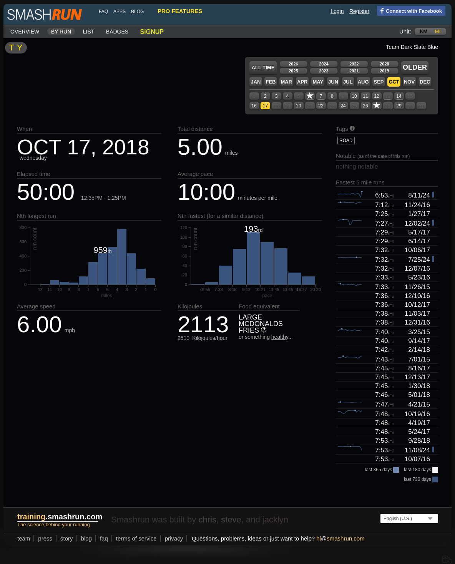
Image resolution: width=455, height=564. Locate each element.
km (424, 31)
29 (398, 106)
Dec (425, 82)
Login (337, 11)
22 (320, 106)
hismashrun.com (340, 538)
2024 (323, 64)
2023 (323, 71)
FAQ (103, 11)
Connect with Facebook (409, 10)
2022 (354, 64)
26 (365, 106)
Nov (409, 82)
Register (359, 11)
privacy (174, 538)
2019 (384, 71)
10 (354, 96)
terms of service (136, 538)
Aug (363, 82)
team (23, 538)
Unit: (405, 31)
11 (365, 96)
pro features (180, 11)
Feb (271, 82)
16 (253, 106)
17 (265, 106)
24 (342, 106)
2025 (293, 71)
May (317, 82)
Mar (286, 82)
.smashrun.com (59, 516)
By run (61, 31)
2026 (293, 64)
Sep (379, 82)
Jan (256, 82)
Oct (394, 82)
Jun (333, 82)
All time (263, 67)
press (45, 538)
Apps (119, 11)
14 (398, 96)
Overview (24, 31)
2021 (354, 71)
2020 (384, 64)
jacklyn (275, 519)
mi (437, 31)
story (66, 538)
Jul (348, 82)
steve (231, 519)
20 (298, 106)
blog (137, 11)
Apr (302, 82)
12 (376, 96)
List (89, 31)
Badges (117, 31)
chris (207, 519)
